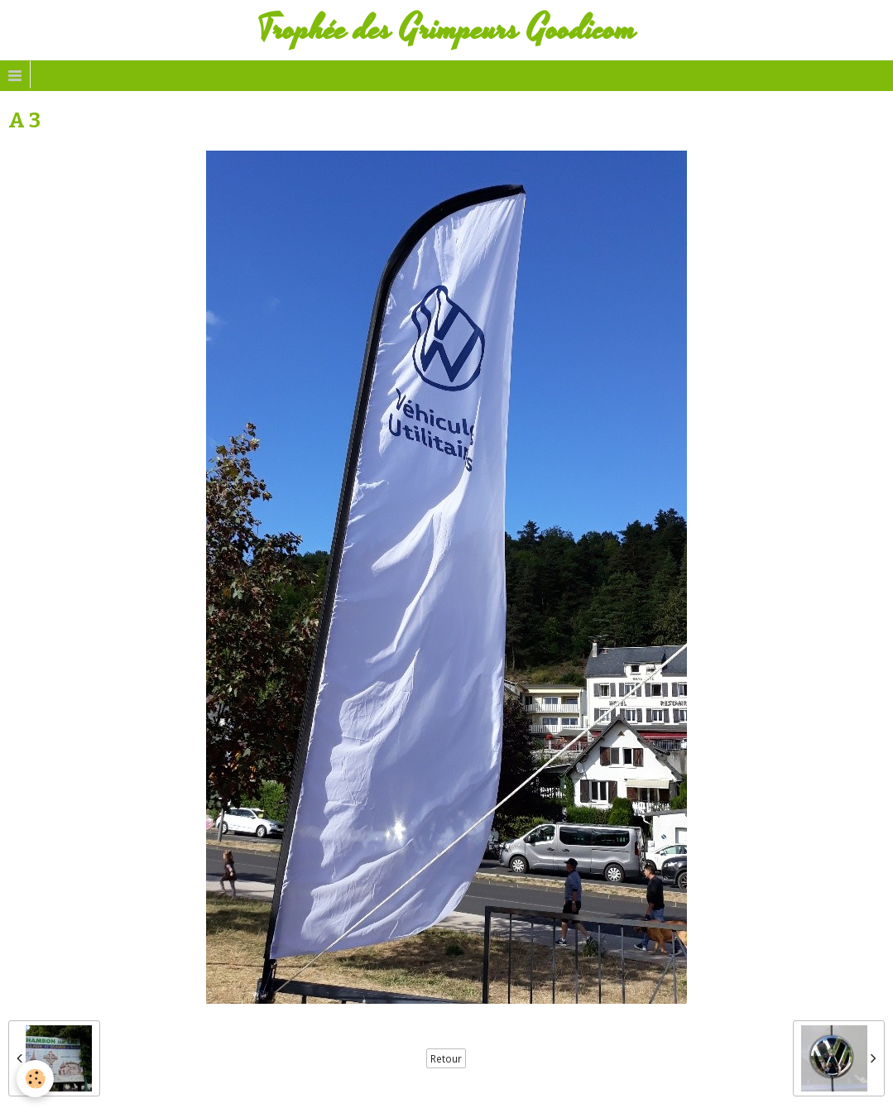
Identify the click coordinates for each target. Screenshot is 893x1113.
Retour (446, 1058)
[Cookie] (35, 1078)
